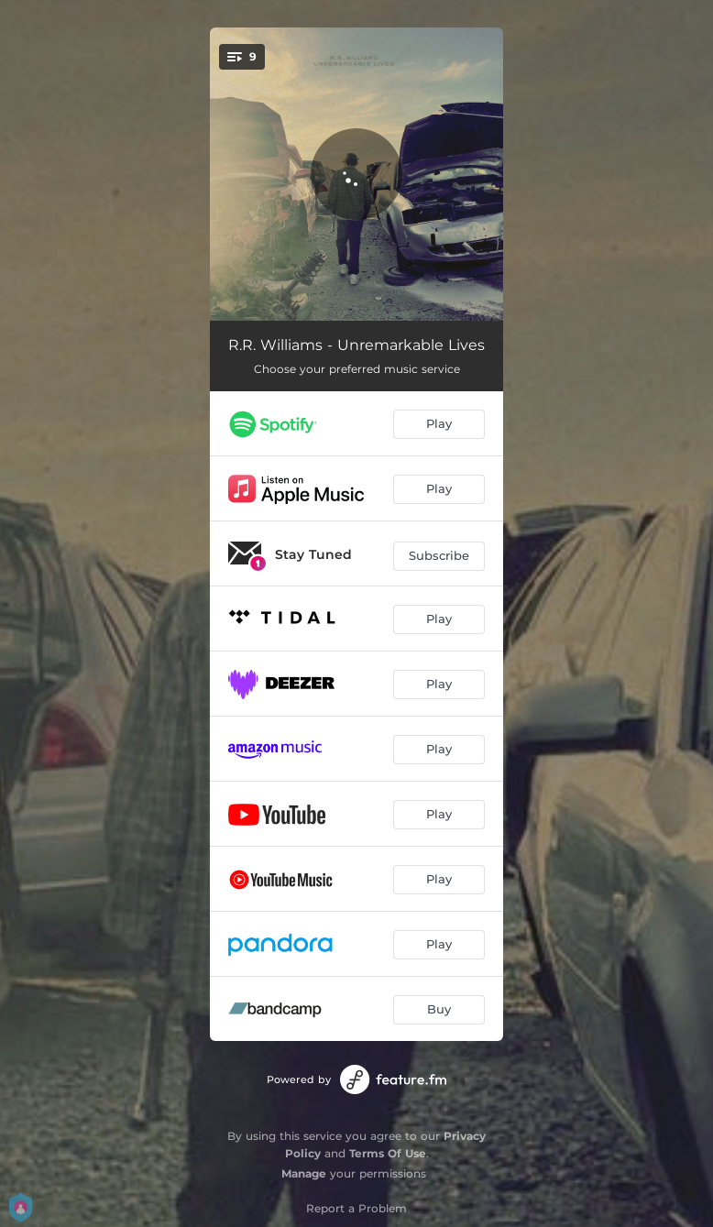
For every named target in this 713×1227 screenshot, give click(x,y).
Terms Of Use (387, 1153)
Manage (303, 1173)
